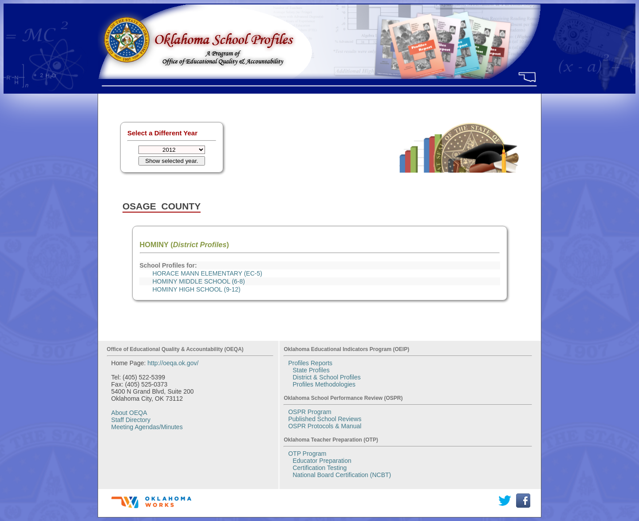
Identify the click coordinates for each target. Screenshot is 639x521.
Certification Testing (319, 467)
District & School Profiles (326, 377)
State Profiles (310, 370)
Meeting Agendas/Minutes (147, 426)
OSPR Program (309, 411)
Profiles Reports (310, 363)
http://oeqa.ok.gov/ (172, 363)
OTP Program (307, 453)
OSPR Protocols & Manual (324, 426)
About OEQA (129, 412)
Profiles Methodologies (323, 384)
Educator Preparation (321, 460)
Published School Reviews (324, 418)
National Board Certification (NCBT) (341, 474)
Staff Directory (130, 419)
